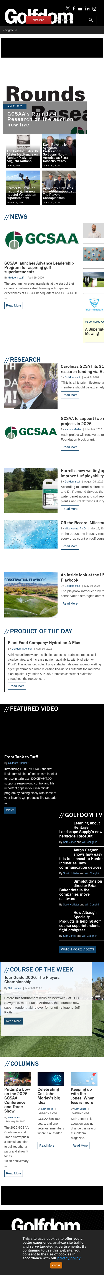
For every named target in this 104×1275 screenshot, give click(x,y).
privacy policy (68, 1258)
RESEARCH (22, 359)
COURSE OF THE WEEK (38, 969)
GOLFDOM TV (80, 815)
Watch (10, 810)
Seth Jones (69, 842)
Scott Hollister (71, 873)
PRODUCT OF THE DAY (38, 631)
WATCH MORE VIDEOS (77, 949)
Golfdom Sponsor (22, 648)
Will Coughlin (89, 842)
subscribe (38, 20)
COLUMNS (22, 1063)
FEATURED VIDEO (31, 709)
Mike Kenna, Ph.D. (75, 528)
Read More (13, 305)
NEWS (15, 216)
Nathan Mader (72, 429)
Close (56, 1265)
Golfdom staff (15, 277)
